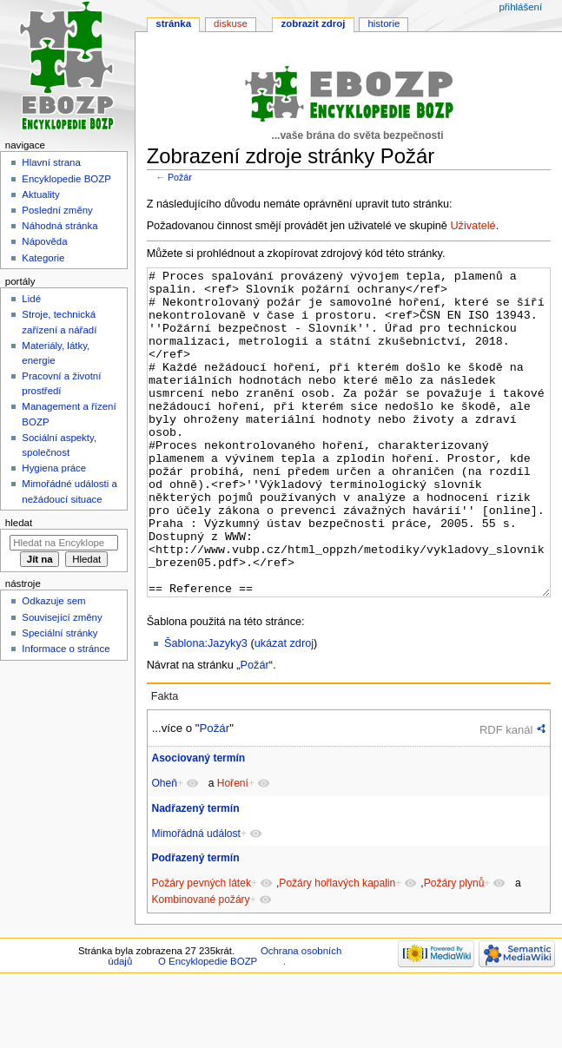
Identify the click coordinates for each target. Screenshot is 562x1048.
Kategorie (43, 258)
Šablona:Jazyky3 (206, 708)
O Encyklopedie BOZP (207, 1026)
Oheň (163, 848)
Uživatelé (472, 226)
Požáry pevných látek (201, 948)
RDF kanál (505, 794)
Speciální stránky (59, 633)
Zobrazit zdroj (313, 23)
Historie (383, 23)
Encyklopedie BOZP (66, 179)
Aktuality (40, 194)
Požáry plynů (454, 948)
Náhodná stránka (59, 226)
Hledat (18, 522)
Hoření (232, 848)
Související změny (62, 617)
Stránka (173, 23)
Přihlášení (520, 7)
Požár (180, 177)
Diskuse (231, 23)
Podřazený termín (195, 923)
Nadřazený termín (195, 873)
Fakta (165, 761)
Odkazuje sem (53, 601)
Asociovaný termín (198, 823)
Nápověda (44, 241)
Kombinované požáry (200, 965)
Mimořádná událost (195, 899)
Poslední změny (57, 210)
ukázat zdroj (284, 708)
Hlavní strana (51, 162)
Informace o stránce (65, 648)
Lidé (31, 298)
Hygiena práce (54, 468)
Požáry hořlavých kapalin (337, 948)
